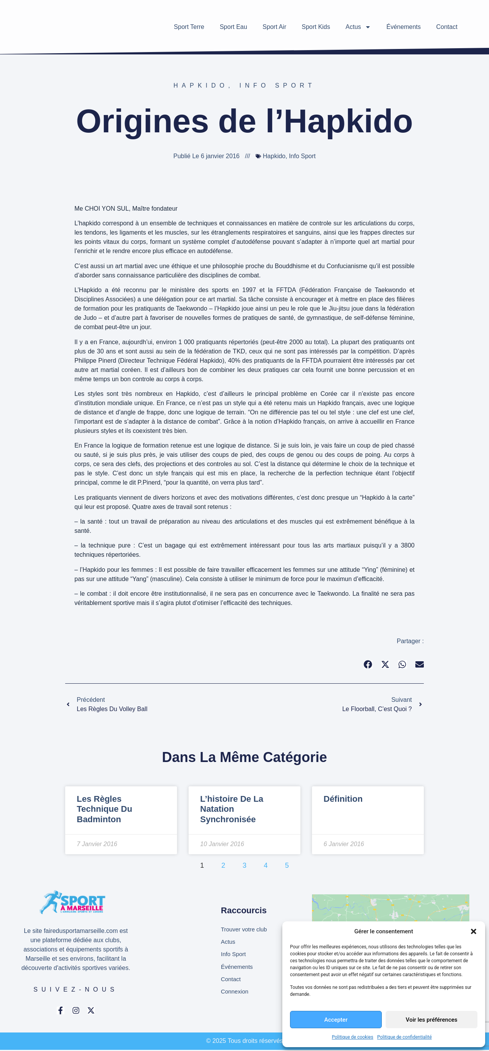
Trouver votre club (245, 928)
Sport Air (274, 27)
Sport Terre (189, 27)
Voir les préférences (431, 1019)
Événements (403, 27)
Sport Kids (316, 27)
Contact (446, 27)
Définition (343, 799)
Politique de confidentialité (404, 1037)
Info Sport (277, 85)
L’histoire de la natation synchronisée (231, 809)
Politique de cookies (352, 1037)
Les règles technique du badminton (104, 809)
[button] (473, 931)
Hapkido (201, 85)
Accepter (335, 1019)
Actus (358, 27)
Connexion (236, 993)
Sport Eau (233, 27)
